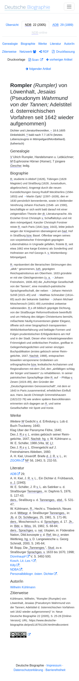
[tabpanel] (39, 340)
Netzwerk (27, 51)
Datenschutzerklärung (28, 670)
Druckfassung (63, 51)
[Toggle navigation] (69, 6)
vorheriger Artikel (59, 59)
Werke (42, 43)
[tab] (35, 25)
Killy (13, 565)
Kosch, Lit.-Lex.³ (21, 560)
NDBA (14, 569)
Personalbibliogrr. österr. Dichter (31, 573)
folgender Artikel (38, 68)
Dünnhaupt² (18, 556)
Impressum (53, 665)
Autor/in (69, 43)
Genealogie (10, 43)
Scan (34, 59)
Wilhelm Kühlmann (22, 587)
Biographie (28, 43)
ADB (13, 474)
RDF (44, 51)
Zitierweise (9, 51)
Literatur (55, 43)
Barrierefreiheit (55, 670)
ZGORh (15, 460)
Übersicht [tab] (12, 24)
